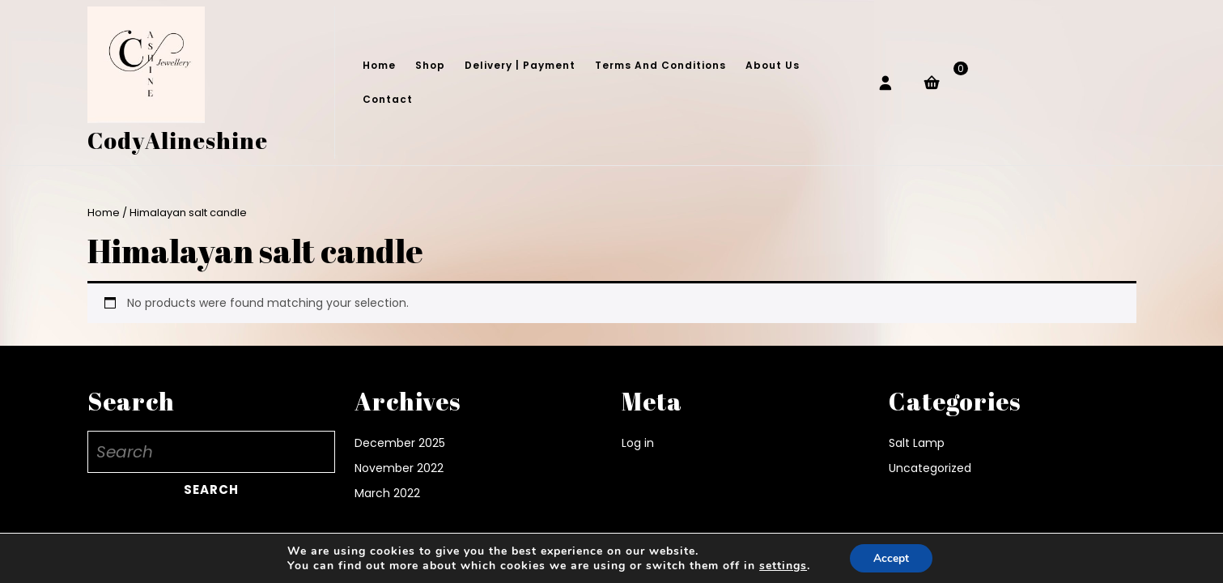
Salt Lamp (917, 443)
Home (379, 65)
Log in (638, 443)
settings (782, 565)
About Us (772, 65)
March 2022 (387, 493)
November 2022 (399, 468)
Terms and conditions (660, 65)
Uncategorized (930, 468)
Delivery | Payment (520, 65)
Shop (430, 65)
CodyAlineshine (177, 140)
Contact (388, 99)
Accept (891, 557)
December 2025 (400, 443)
